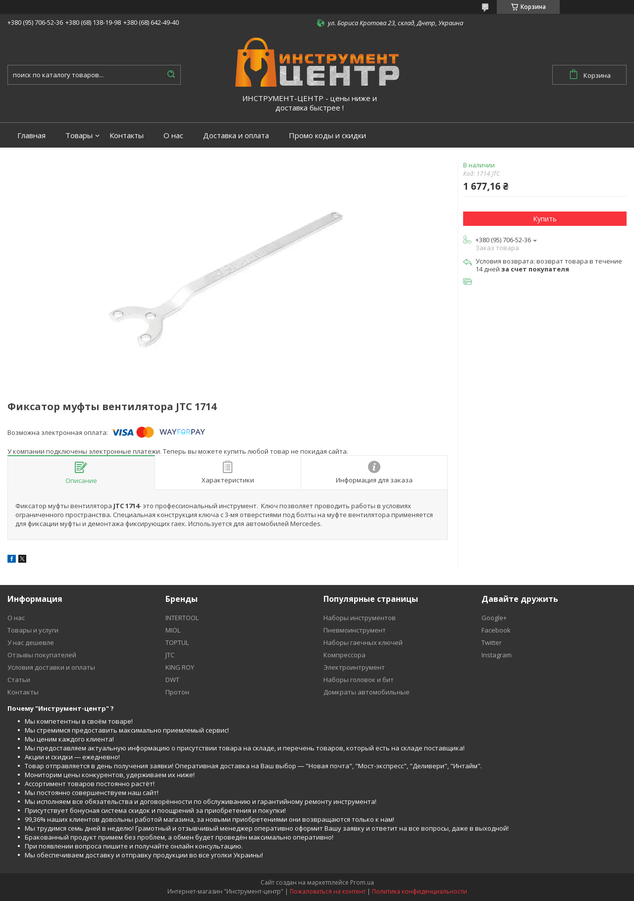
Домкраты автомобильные (366, 692)
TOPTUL (177, 642)
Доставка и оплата (236, 135)
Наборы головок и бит (358, 679)
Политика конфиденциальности (419, 891)
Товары (79, 135)
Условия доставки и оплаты (51, 667)
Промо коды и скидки (327, 135)
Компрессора (344, 654)
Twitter (491, 642)
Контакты (126, 135)
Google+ (494, 617)
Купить (545, 218)
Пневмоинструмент (354, 630)
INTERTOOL (182, 617)
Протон (177, 692)
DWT (172, 679)
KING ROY (179, 667)
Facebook (496, 630)
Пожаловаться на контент (328, 891)
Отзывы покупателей (41, 654)
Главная (31, 135)
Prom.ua (362, 882)
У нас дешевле (30, 642)
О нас (173, 135)
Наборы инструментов (359, 617)
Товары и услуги (32, 630)
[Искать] (171, 75)
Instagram (496, 654)
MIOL (172, 630)
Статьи (18, 679)
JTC (169, 654)
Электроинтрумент (354, 667)
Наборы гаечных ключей (363, 642)
